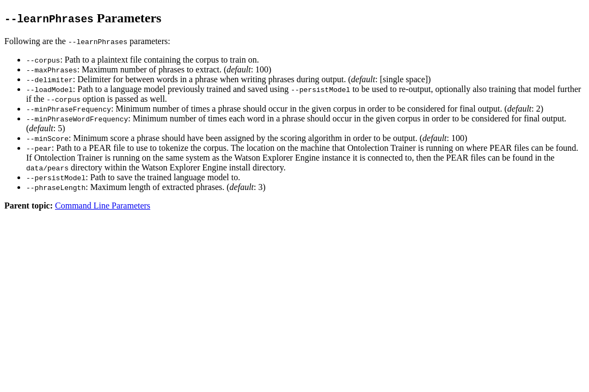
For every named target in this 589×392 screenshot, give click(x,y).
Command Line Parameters (102, 205)
